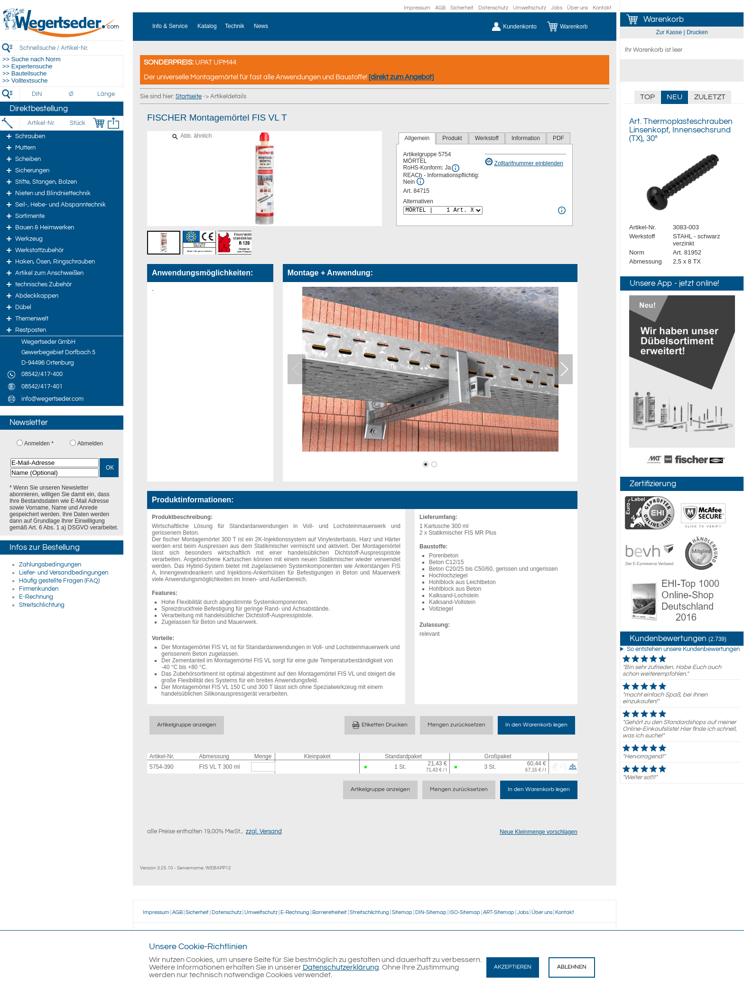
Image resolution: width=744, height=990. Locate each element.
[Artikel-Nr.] (41, 123)
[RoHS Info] (455, 168)
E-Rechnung (36, 597)
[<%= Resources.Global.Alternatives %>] (443, 210)
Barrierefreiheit (329, 912)
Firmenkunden (38, 588)
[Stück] (77, 123)
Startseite (189, 96)
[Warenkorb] (574, 26)
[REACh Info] (420, 181)
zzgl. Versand (264, 831)
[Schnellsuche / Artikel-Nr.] (71, 48)
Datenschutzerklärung (341, 967)
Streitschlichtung (42, 605)
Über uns (577, 7)
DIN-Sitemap (430, 912)
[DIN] (37, 94)
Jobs (556, 7)
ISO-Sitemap (464, 912)
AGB (440, 7)
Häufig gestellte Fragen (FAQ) (59, 580)
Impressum (417, 7)
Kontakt (602, 7)
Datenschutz (493, 7)
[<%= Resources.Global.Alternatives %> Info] (562, 210)
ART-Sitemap (498, 912)
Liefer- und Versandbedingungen (63, 572)
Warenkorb (663, 19)
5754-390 (161, 767)
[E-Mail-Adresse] (54, 462)
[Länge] (106, 94)
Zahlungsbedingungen (50, 564)
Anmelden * (39, 443)
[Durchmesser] (72, 94)
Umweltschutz (529, 7)
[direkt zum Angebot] (401, 77)
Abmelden (90, 443)
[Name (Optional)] (54, 472)
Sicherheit (462, 7)
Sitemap (402, 912)
